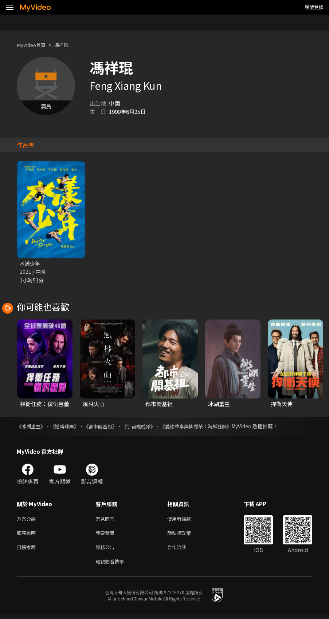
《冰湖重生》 (32, 426)
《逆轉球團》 (67, 426)
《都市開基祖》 (106, 426)
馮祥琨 (67, 45)
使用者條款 (185, 520)
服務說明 (28, 535)
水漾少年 (31, 263)
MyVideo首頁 (33, 45)
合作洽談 (182, 550)
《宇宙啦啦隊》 (147, 426)
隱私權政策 (185, 535)
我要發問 (106, 535)
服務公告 (106, 550)
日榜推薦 (28, 550)
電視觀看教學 (111, 566)
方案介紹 (28, 520)
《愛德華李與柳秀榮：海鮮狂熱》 (208, 426)
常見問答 (106, 520)
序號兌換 (314, 7)
